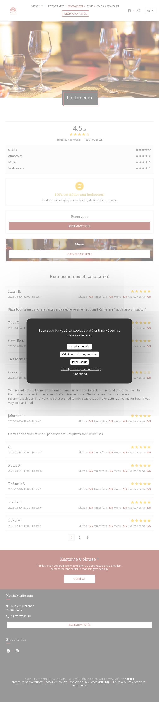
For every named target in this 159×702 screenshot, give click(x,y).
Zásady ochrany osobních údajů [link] (81, 369)
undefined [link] (80, 374)
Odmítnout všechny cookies (79, 354)
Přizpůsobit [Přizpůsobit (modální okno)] (79, 362)
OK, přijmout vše (79, 346)
